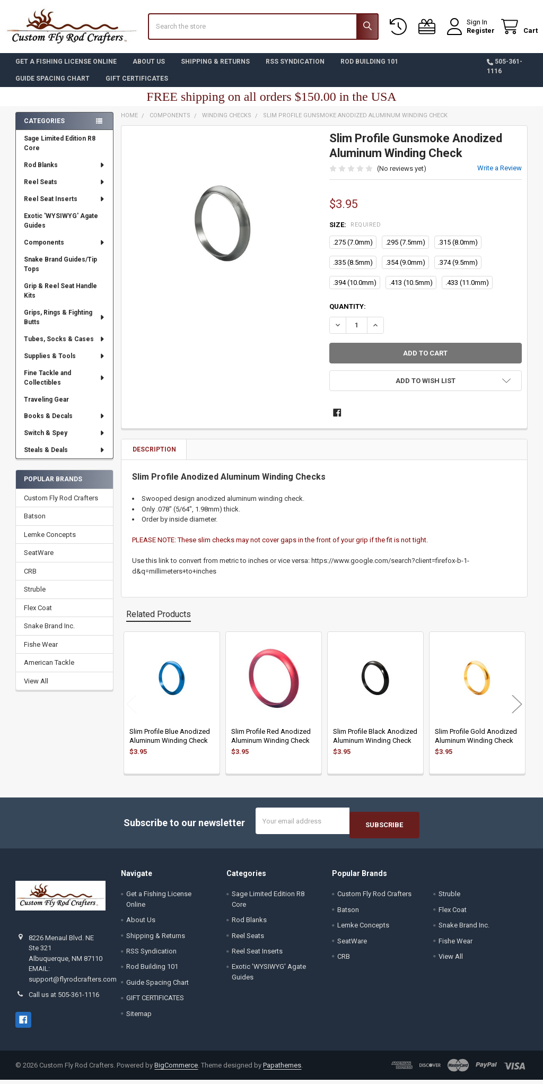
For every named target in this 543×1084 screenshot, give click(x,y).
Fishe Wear (41, 652)
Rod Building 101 (369, 69)
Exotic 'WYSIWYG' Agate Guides (61, 228)
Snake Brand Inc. (49, 634)
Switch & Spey (64, 441)
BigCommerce (176, 1069)
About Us (149, 69)
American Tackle (49, 670)
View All (36, 689)
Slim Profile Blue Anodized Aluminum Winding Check (169, 743)
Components (64, 250)
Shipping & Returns (215, 69)
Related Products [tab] (158, 622)
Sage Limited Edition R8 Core (59, 151)
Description (154, 457)
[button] (425, 388)
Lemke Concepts (50, 543)
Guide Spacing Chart (52, 86)
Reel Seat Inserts (64, 207)
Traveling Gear (46, 407)
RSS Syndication (295, 69)
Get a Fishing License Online (66, 69)
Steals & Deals (64, 458)
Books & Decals (64, 424)
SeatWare (39, 561)
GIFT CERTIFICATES (137, 86)
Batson (35, 524)
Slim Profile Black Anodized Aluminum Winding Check (375, 743)
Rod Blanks (64, 173)
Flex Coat (38, 616)
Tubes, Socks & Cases (64, 347)
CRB (30, 579)
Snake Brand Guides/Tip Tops (60, 272)
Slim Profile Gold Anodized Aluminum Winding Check (476, 743)
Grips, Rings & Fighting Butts (65, 325)
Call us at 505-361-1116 (64, 999)
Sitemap (139, 1018)
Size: (355, 233)
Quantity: (347, 314)
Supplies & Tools (64, 364)
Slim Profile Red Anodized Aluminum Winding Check (271, 743)
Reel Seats (64, 190)
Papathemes (282, 1069)
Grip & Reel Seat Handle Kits (60, 298)
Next (517, 712)
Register (471, 36)
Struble (35, 597)
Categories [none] (44, 129)
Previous (131, 712)
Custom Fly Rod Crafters (61, 506)
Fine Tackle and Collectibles (65, 385)
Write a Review (499, 176)
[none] (223, 235)
